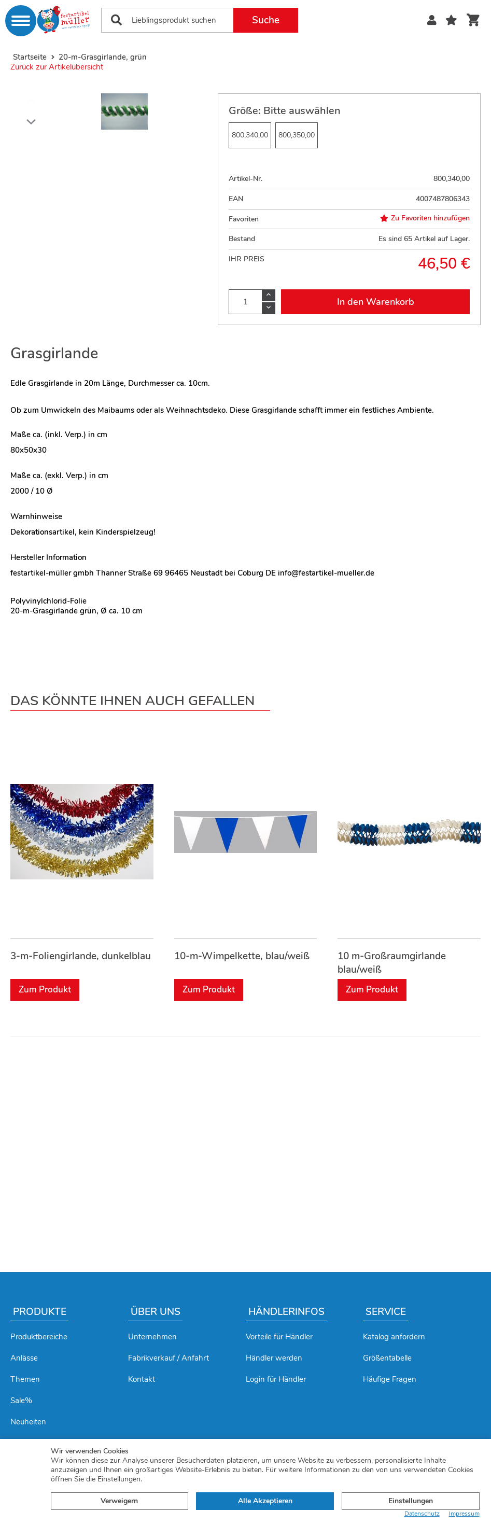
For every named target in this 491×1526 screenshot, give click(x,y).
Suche (265, 20)
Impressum (464, 1514)
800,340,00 (250, 135)
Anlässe (24, 1358)
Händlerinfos (286, 1312)
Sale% (21, 1400)
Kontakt (141, 1379)
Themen (25, 1379)
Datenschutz (422, 1514)
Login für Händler (276, 1379)
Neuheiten (28, 1422)
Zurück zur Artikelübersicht (56, 67)
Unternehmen (152, 1337)
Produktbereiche (38, 1337)
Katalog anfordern (394, 1337)
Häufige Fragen (389, 1379)
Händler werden (274, 1358)
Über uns (155, 1312)
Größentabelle (387, 1358)
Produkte (39, 1312)
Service (386, 1312)
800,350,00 (296, 135)
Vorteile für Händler (279, 1337)
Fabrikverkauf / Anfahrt (168, 1358)
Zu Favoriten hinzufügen (425, 218)
